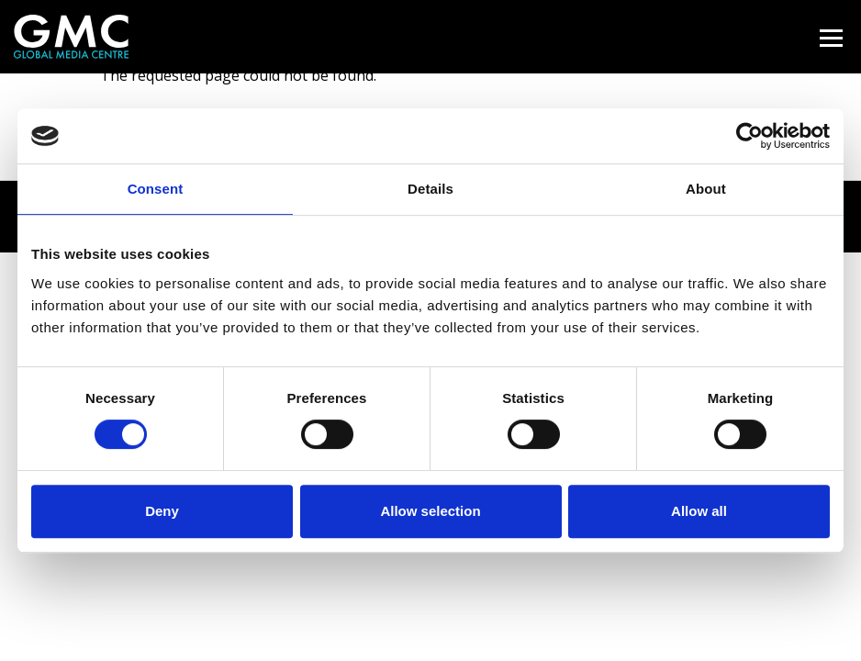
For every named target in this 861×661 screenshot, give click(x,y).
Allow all (699, 511)
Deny (162, 511)
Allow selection (430, 511)
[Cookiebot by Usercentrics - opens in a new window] (749, 136)
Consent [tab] (156, 188)
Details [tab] (430, 188)
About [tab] (706, 188)
